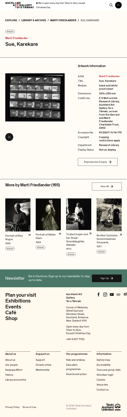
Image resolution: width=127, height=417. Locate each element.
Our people (11, 365)
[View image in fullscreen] (9, 137)
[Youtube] (112, 295)
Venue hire (102, 385)
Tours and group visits (109, 370)
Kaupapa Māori (13, 370)
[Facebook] (99, 295)
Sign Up (107, 278)
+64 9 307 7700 (75, 339)
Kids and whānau (75, 360)
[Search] (111, 5)
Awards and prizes (76, 374)
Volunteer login (105, 375)
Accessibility (103, 365)
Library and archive (15, 380)
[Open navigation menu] (118, 5)
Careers (101, 380)
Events (13, 306)
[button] (17, 227)
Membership (43, 370)
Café (10, 312)
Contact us (103, 390)
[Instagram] (105, 295)
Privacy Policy (12, 407)
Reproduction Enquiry (97, 161)
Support (40, 360)
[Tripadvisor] (118, 295)
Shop (11, 318)
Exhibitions (18, 300)
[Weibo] (125, 295)
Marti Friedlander (16, 38)
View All (107, 186)
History (9, 375)
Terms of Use (29, 407)
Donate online (43, 365)
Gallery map (103, 360)
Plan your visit (20, 295)
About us (10, 360)
